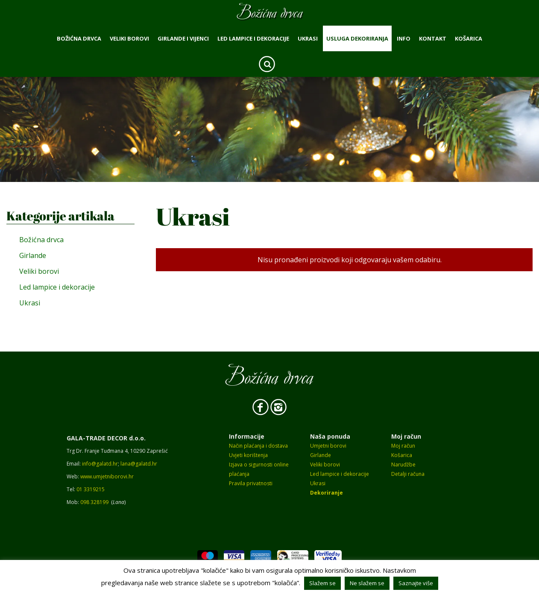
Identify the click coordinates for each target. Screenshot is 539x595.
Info (403, 38)
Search (267, 64)
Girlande (32, 255)
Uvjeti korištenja (248, 455)
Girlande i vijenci (183, 38)
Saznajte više (415, 583)
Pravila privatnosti (250, 483)
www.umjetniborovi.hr (107, 476)
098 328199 (94, 502)
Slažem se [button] (322, 583)
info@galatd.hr (100, 463)
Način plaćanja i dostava (258, 445)
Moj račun (403, 445)
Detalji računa (408, 474)
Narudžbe (403, 464)
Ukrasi (308, 38)
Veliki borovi (129, 38)
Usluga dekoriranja (357, 38)
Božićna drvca (79, 38)
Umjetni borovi (328, 445)
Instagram (278, 407)
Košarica (468, 38)
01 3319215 (90, 489)
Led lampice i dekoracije (253, 38)
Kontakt (432, 38)
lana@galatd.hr (138, 463)
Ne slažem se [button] (367, 583)
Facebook (260, 407)
